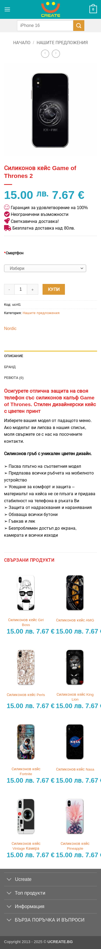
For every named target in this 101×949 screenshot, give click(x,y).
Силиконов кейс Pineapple (75, 846)
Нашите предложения (62, 42)
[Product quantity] (20, 289)
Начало (21, 42)
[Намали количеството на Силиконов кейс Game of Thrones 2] (9, 289)
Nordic (10, 328)
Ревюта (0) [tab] (14, 378)
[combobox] (45, 268)
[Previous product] (56, 54)
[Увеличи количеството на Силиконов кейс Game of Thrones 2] (33, 289)
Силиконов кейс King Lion (75, 697)
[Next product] (45, 54)
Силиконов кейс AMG (75, 620)
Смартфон (13, 253)
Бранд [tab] (10, 367)
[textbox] (44, 268)
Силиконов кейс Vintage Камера (26, 846)
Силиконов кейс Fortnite (26, 771)
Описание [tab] (13, 356)
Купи (54, 289)
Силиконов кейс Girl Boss (26, 622)
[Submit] (78, 25)
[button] (7, 9)
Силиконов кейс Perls (26, 695)
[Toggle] (9, 880)
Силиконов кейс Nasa (75, 769)
